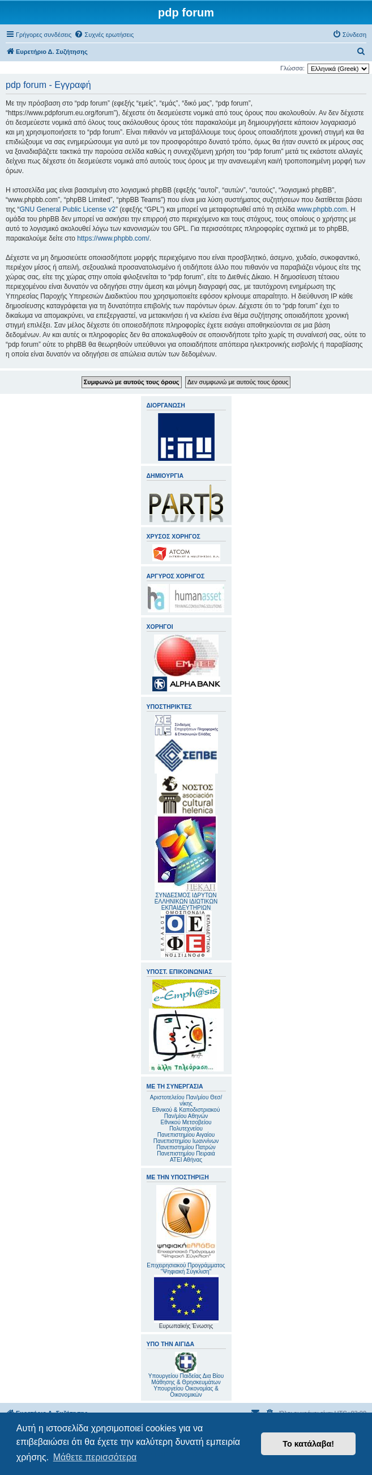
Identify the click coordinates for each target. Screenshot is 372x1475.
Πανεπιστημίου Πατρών (186, 1147)
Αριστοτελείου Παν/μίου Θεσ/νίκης (186, 1100)
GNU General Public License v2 (68, 209)
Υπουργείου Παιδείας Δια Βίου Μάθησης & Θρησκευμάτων (186, 1379)
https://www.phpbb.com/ (113, 238)
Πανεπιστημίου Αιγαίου (186, 1135)
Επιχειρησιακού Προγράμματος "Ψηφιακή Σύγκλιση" (186, 1230)
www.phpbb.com (322, 209)
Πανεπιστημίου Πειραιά (186, 1153)
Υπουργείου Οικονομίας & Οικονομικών (186, 1391)
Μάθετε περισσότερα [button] (95, 1457)
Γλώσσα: (292, 68)
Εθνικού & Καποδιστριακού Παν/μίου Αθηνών (186, 1113)
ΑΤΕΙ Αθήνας (186, 1160)
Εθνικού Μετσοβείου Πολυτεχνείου (186, 1125)
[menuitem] (104, 34)
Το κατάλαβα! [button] (308, 1443)
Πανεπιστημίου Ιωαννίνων (186, 1141)
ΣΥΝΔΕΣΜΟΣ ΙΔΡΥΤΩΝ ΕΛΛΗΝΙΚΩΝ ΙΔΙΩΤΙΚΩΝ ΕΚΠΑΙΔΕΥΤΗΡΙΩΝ (186, 901)
